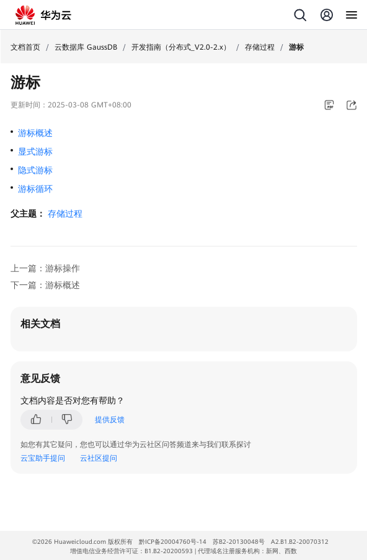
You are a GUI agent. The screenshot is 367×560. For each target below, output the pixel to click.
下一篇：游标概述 (45, 285)
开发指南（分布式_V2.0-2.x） (181, 47)
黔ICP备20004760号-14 (172, 541)
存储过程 (260, 47)
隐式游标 (35, 170)
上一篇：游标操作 (45, 268)
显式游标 (35, 151)
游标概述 (35, 133)
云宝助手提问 (42, 458)
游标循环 (35, 189)
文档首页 (25, 47)
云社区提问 (98, 458)
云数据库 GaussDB (86, 47)
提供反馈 (110, 419)
